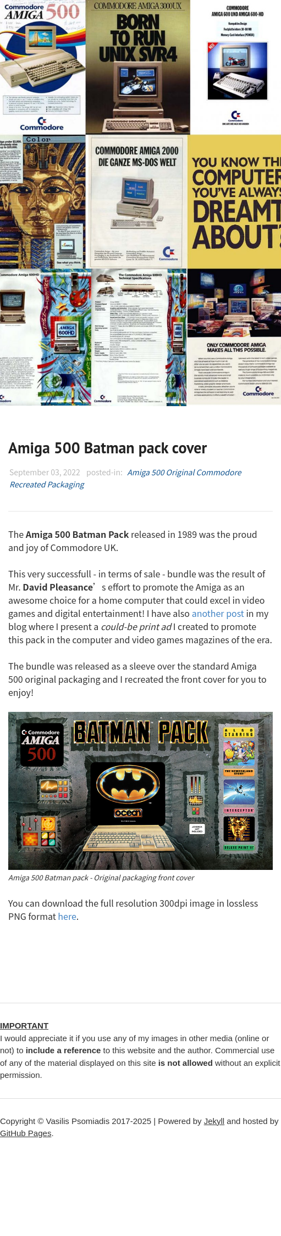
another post (218, 613)
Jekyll (214, 1121)
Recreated (27, 484)
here (67, 916)
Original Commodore (203, 472)
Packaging (65, 484)
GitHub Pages (25, 1133)
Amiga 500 (145, 472)
